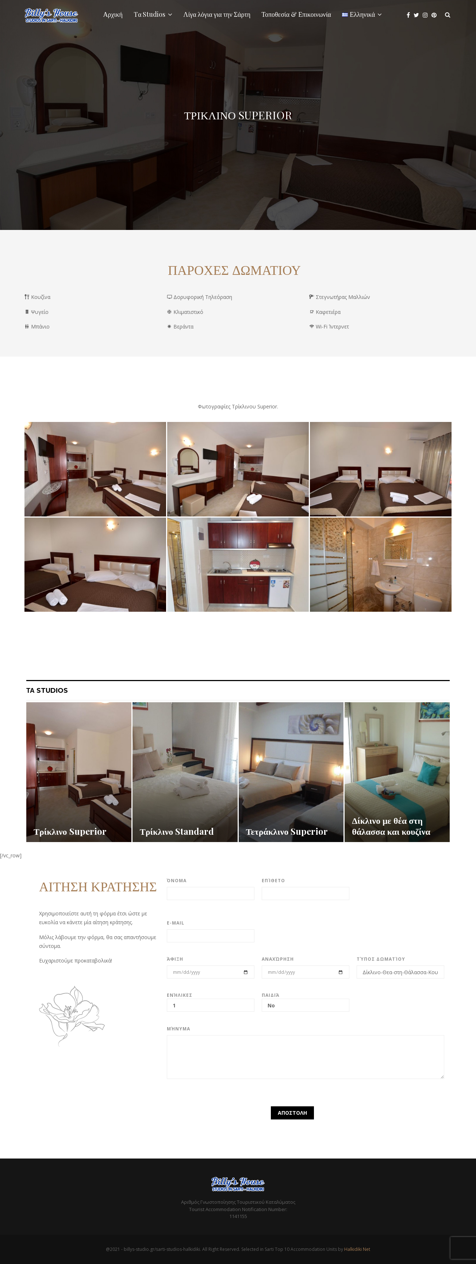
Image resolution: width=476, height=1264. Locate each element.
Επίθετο (273, 880)
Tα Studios (149, 14)
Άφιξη (175, 959)
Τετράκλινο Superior (287, 831)
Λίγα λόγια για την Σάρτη (216, 14)
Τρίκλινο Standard (177, 831)
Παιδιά (305, 1000)
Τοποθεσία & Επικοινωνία (296, 14)
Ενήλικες (210, 1000)
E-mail (175, 923)
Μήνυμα (178, 1029)
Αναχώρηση (278, 959)
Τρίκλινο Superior (70, 831)
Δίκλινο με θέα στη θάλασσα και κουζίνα (391, 825)
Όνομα (177, 880)
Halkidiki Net (357, 1249)
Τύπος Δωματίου (381, 959)
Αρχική (113, 14)
